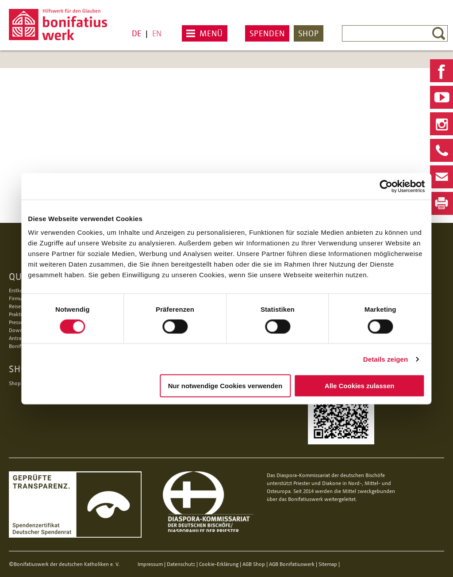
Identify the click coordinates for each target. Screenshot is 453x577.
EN (156, 33)
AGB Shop (253, 564)
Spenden (267, 33)
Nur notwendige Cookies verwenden (225, 385)
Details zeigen (379, 355)
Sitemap (328, 564)
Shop (308, 33)
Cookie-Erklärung (218, 564)
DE (136, 33)
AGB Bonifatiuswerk (292, 564)
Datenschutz (181, 564)
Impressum (150, 564)
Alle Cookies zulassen (356, 386)
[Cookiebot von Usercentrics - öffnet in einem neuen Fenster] (380, 182)
